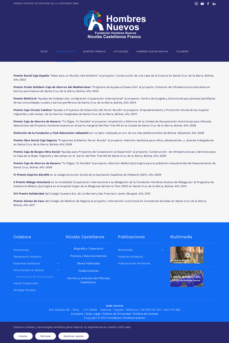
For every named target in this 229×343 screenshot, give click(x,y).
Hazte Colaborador (26, 283)
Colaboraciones (88, 270)
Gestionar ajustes (74, 336)
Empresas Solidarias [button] (36, 263)
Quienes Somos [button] (65, 51)
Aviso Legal (93, 313)
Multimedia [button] (140, 249)
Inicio (44, 51)
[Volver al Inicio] (114, 24)
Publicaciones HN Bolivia (134, 263)
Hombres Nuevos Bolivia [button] (152, 51)
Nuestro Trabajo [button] (94, 51)
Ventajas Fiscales (24, 290)
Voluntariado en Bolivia (36, 270)
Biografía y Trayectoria (88, 248)
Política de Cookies (145, 313)
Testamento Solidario (27, 256)
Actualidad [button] (121, 51)
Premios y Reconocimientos (88, 256)
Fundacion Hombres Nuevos (126, 317)
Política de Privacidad (117, 313)
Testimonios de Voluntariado (34, 276)
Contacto (77, 313)
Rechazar (45, 336)
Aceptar (23, 336)
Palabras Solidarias (130, 256)
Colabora (182, 51)
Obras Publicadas (88, 263)
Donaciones (21, 249)
